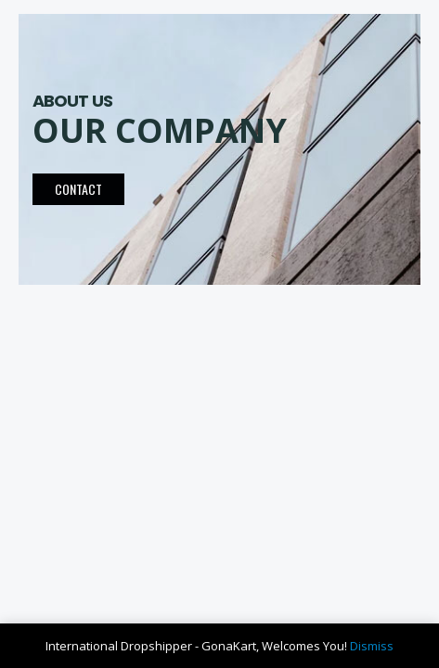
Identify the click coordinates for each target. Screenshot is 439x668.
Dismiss (372, 645)
